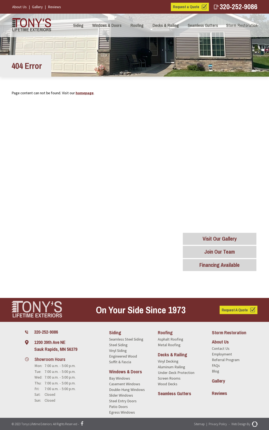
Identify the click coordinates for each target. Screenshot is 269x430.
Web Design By (243, 424)
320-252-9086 (235, 7)
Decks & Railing (166, 25)
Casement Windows (124, 383)
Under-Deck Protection (176, 372)
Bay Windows (119, 378)
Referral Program (226, 359)
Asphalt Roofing (170, 339)
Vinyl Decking (168, 361)
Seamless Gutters (203, 25)
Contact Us (220, 348)
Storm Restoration (241, 25)
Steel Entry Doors (123, 401)
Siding (78, 25)
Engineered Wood (123, 356)
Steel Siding (118, 344)
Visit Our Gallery (220, 238)
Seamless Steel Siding (126, 339)
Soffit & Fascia (120, 361)
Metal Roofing (169, 344)
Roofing (137, 25)
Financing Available (219, 265)
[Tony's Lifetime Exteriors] (32, 25)
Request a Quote (186, 6)
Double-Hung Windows (127, 389)
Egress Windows (122, 412)
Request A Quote (235, 310)
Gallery (37, 6)
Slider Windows (121, 395)
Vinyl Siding (118, 350)
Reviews (54, 6)
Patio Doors (118, 406)
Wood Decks (167, 383)
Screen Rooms (169, 378)
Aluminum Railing (171, 366)
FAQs (216, 365)
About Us (19, 6)
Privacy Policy (216, 424)
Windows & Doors (106, 25)
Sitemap (197, 424)
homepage (85, 92)
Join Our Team (219, 252)
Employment (222, 354)
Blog (215, 371)
